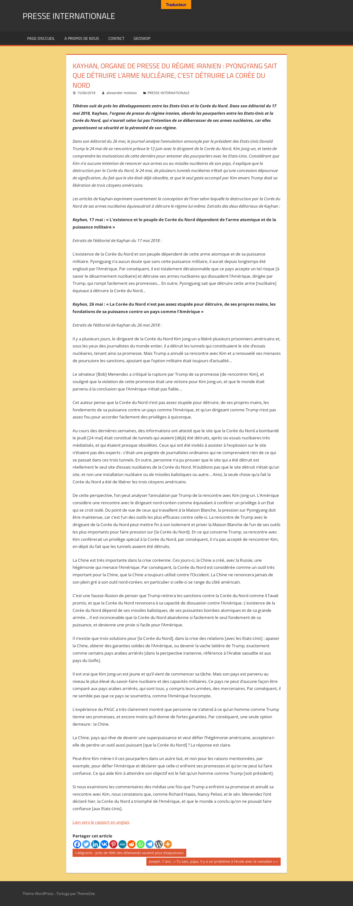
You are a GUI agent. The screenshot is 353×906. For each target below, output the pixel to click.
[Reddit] (131, 844)
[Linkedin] (95, 844)
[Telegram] (150, 844)
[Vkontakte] (104, 844)
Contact (116, 38)
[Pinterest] (113, 844)
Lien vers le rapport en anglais (101, 822)
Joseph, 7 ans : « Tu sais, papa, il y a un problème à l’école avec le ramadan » (212, 862)
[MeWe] (122, 844)
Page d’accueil (41, 38)
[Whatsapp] (141, 844)
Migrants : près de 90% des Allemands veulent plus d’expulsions (130, 853)
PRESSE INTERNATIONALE (72, 15)
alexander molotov (121, 92)
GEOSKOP (142, 38)
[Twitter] (86, 844)
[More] (168, 844)
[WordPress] (159, 844)
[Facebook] (77, 844)
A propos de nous (81, 38)
